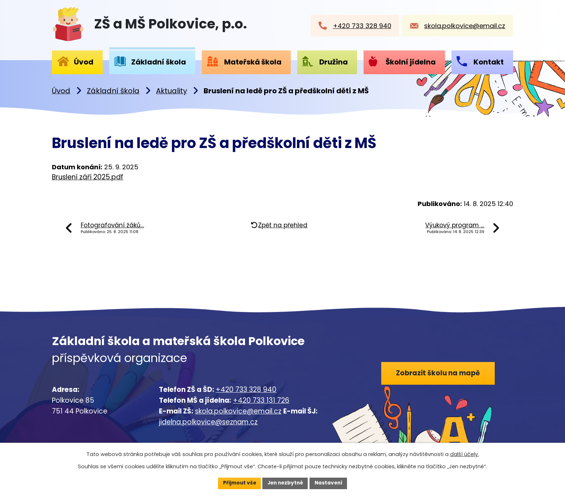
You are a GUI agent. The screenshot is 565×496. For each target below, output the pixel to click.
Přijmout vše (238, 483)
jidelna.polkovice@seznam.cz (208, 422)
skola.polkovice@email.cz (238, 411)
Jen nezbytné (285, 483)
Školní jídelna (411, 62)
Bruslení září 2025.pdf (87, 177)
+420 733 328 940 (245, 389)
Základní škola (113, 91)
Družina (333, 62)
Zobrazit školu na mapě (439, 373)
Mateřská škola (252, 62)
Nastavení (330, 483)
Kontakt (488, 62)
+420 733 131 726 (261, 400)
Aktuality (171, 91)
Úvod (61, 91)
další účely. (464, 454)
